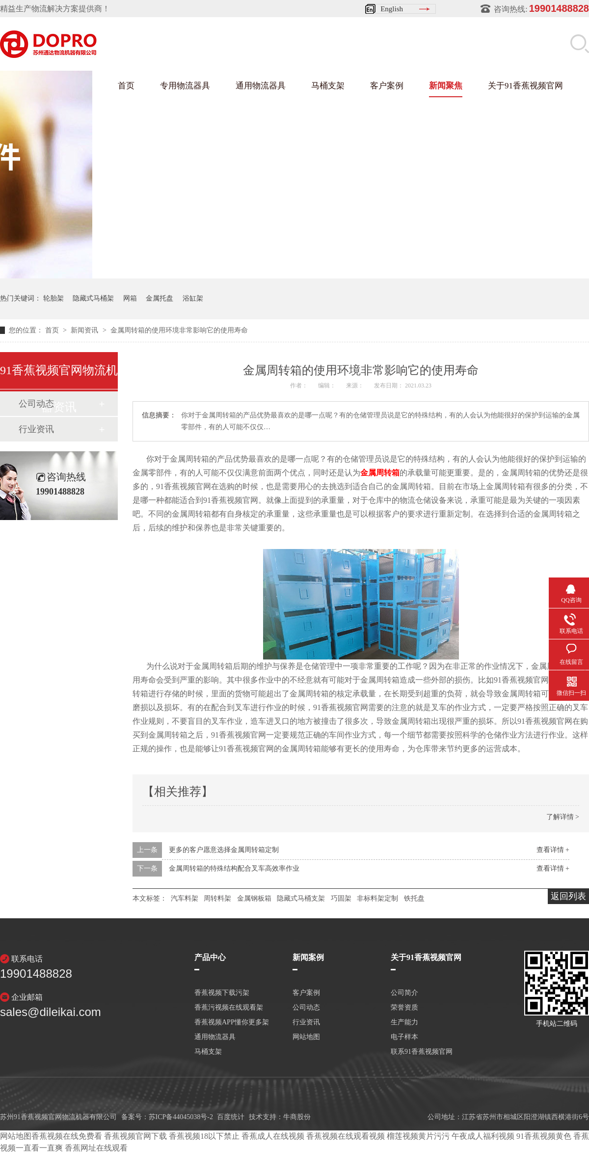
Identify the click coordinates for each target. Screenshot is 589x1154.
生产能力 (404, 1022)
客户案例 (386, 85)
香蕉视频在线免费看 (66, 1136)
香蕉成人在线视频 (272, 1136)
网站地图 (306, 1037)
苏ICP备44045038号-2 (181, 1117)
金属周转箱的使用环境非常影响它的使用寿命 (179, 330)
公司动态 (306, 1007)
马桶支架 (328, 85)
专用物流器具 (185, 85)
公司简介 (404, 992)
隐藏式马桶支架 (301, 898)
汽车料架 (184, 898)
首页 (126, 85)
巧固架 (341, 898)
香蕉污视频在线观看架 (228, 1007)
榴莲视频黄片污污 (418, 1136)
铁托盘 (414, 898)
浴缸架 (193, 298)
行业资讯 (36, 429)
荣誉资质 (404, 1007)
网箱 (130, 298)
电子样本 (404, 1037)
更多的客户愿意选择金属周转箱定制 (224, 849)
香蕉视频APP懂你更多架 (231, 1022)
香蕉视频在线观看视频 (345, 1136)
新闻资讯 (85, 330)
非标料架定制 (377, 898)
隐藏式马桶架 (93, 298)
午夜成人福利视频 (483, 1136)
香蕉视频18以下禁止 (204, 1136)
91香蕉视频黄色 (543, 1136)
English (391, 9)
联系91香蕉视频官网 (422, 1051)
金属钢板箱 (254, 898)
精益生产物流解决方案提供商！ (55, 8)
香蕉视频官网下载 (135, 1136)
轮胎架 (53, 298)
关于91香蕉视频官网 (525, 85)
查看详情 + (552, 849)
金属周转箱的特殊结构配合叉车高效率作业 (234, 868)
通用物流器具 (261, 85)
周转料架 (217, 898)
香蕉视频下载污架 (221, 992)
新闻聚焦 (445, 85)
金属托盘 (159, 298)
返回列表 (568, 896)
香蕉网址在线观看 (96, 1148)
